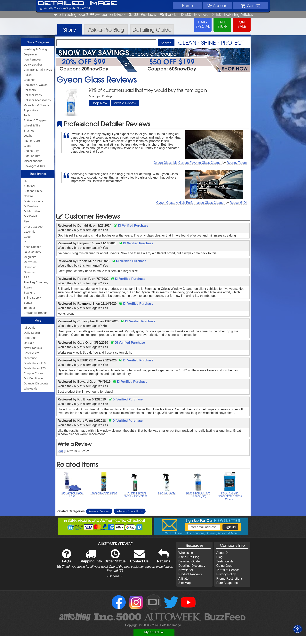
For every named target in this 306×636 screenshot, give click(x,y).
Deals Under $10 (35, 363)
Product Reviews (190, 574)
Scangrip (29, 292)
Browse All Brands (35, 312)
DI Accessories (33, 201)
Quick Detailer (33, 64)
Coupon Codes (33, 373)
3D (25, 180)
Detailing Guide (189, 561)
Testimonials (224, 561)
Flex (26, 221)
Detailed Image (77, 3)
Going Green (225, 565)
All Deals (29, 327)
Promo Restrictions (229, 578)
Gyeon (28, 236)
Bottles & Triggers (35, 120)
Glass (27, 145)
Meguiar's (30, 257)
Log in (62, 450)
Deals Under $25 (35, 368)
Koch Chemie (32, 246)
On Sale (29, 342)
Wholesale (30, 388)
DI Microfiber (32, 211)
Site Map (184, 582)
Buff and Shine (33, 191)
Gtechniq (29, 231)
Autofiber (29, 186)
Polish (28, 74)
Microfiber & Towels (36, 105)
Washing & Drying (35, 49)
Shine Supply (32, 297)
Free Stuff (30, 337)
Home (187, 5)
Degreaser (30, 54)
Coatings (29, 79)
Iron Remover (32, 59)
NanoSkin (30, 267)
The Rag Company (36, 282)
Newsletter (185, 570)
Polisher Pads (33, 95)
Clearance (30, 358)
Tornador (29, 307)
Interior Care (32, 140)
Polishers (30, 90)
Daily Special (32, 332)
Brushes (29, 130)
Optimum (30, 272)
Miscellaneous (33, 161)
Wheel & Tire (32, 125)
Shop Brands (38, 174)
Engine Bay (31, 150)
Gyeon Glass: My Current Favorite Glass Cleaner (188, 162)
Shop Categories (38, 42)
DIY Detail (30, 216)
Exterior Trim (32, 155)
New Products (33, 348)
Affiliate (183, 578)
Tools (27, 115)
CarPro (28, 196)
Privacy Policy (226, 574)
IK (25, 241)
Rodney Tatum (237, 162)
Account (218, 5)
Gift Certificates (34, 378)
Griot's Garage (33, 226)
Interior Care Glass (129, 511)
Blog (219, 557)
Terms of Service (227, 570)
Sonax (28, 302)
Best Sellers (31, 353)
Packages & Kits (34, 166)
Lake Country (32, 252)
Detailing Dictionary (191, 565)
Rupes (28, 287)
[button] (297, 629)
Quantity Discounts (36, 383)
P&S (26, 277)
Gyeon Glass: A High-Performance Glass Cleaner (190, 202)
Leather (29, 135)
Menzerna (30, 262)
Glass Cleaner (99, 511)
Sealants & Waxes (35, 84)
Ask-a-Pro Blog (188, 557)
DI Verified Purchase (131, 225)
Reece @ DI (238, 202)
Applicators (31, 110)
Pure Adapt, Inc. (227, 582)
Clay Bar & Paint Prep (38, 69)
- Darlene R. (115, 576)
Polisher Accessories (37, 100)
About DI (222, 552)
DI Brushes (31, 206)
